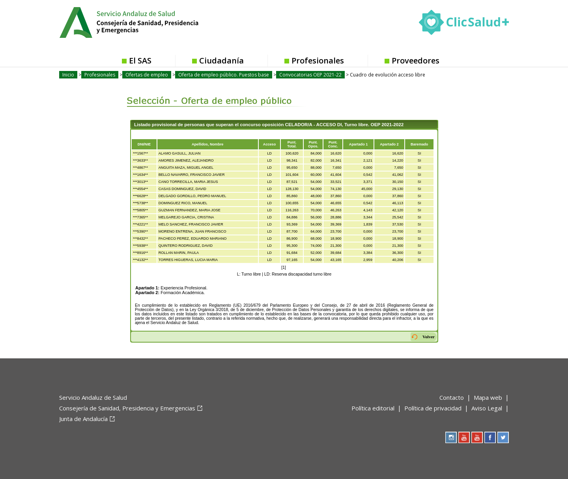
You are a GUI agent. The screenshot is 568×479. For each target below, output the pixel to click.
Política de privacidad (433, 408)
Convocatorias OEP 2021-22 (310, 74)
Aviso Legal (486, 408)
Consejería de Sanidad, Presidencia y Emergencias (127, 408)
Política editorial (372, 408)
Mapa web (488, 397)
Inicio (68, 74)
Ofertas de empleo (146, 74)
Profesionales (317, 60)
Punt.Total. (292, 144)
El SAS (140, 60)
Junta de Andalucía (83, 419)
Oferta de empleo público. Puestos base (223, 74)
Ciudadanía (221, 60)
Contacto (451, 397)
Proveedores (415, 60)
